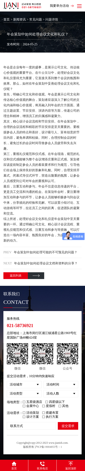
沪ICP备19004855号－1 (48, 446)
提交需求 (68, 426)
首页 (6, 19)
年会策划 (44, 72)
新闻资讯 (19, 19)
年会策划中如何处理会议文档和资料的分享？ (46, 263)
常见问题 (35, 19)
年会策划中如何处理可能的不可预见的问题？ (45, 252)
